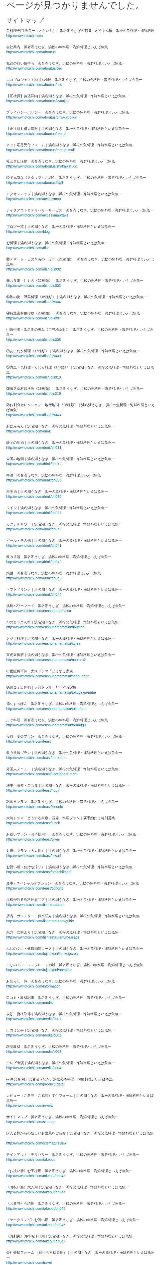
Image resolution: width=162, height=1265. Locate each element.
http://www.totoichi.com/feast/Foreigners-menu (42, 774)
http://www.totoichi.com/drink (28, 431)
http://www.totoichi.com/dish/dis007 (33, 318)
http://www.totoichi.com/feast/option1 (34, 888)
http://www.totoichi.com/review (29, 1106)
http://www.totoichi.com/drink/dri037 (33, 513)
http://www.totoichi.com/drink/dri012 (33, 464)
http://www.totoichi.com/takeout (30, 1160)
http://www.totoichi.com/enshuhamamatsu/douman (45, 627)
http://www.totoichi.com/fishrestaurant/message (43, 937)
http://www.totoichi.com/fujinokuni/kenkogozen (42, 954)
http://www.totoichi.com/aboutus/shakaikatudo (41, 166)
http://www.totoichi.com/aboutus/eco (34, 85)
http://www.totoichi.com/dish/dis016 (33, 394)
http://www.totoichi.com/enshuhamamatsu (38, 611)
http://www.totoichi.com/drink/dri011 (33, 448)
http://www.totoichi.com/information (33, 986)
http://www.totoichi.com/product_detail (35, 1084)
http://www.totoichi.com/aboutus (31, 52)
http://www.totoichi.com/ (24, 36)
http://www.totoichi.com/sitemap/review (36, 1143)
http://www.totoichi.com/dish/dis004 (33, 302)
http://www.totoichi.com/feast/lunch (33, 823)
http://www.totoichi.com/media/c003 (33, 1052)
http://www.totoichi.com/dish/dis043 (33, 415)
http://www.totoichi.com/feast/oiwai (33, 839)
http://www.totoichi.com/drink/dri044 (33, 594)
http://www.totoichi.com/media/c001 (33, 1019)
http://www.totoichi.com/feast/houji (32, 790)
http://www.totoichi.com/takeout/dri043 (35, 1176)
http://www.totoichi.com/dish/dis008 (33, 340)
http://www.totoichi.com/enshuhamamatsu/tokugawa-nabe (51, 692)
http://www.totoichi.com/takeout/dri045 (35, 1208)
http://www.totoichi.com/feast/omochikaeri (38, 872)
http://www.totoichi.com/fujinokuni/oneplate (39, 970)
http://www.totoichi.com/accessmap (33, 199)
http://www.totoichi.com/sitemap (30, 1122)
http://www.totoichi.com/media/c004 (33, 1068)
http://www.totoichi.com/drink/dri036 (33, 496)
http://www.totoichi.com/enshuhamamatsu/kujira (43, 643)
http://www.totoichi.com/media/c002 (33, 1035)
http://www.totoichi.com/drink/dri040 (33, 529)
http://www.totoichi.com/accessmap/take (37, 215)
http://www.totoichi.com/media (29, 1003)
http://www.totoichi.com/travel (29, 1262)
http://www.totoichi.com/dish (28, 248)
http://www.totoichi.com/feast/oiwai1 (34, 856)
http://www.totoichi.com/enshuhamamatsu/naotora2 (46, 660)
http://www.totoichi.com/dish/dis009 (33, 356)
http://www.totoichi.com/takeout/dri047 (35, 1241)
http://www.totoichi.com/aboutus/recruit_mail (40, 150)
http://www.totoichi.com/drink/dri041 (33, 545)
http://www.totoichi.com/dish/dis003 (33, 286)
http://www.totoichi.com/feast (28, 741)
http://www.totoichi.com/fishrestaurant (35, 905)
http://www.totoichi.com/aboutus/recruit (36, 134)
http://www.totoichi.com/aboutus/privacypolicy (41, 117)
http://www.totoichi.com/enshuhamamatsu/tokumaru (46, 709)
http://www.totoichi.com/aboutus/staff (34, 183)
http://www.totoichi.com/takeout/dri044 (35, 1192)
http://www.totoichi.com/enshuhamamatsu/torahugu (46, 725)
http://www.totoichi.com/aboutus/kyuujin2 (37, 101)
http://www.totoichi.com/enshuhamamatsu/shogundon (47, 676)
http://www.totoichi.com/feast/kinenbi (34, 807)
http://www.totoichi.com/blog (28, 232)
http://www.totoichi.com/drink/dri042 (33, 562)
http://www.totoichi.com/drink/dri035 (33, 480)
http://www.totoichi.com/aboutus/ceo (34, 68)
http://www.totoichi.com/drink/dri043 (33, 578)
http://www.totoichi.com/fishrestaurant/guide (40, 921)
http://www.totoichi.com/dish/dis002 (33, 269)
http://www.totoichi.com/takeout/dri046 (35, 1225)
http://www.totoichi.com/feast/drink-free (36, 758)
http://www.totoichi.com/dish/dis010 (33, 377)
